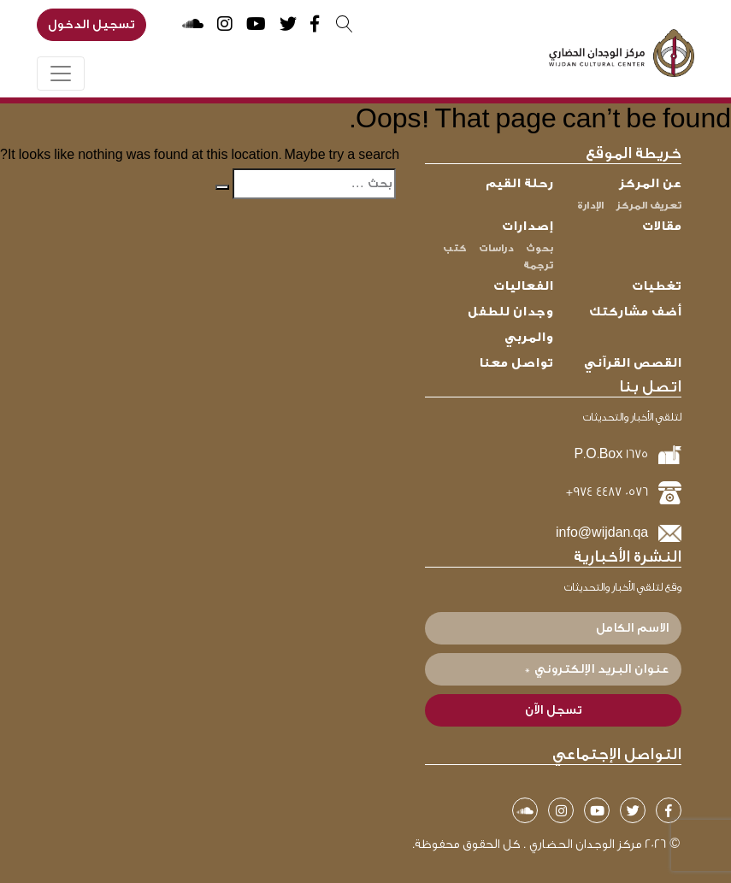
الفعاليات (523, 286)
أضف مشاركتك (635, 311)
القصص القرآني (632, 363)
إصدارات (527, 226)
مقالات (661, 226)
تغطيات (656, 286)
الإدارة (590, 205)
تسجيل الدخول (91, 24)
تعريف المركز (648, 205)
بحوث (539, 248)
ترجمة (538, 265)
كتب (455, 248)
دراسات (496, 248)
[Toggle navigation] (61, 73)
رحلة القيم (519, 183)
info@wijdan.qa (602, 533)
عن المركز (650, 183)
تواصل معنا (516, 363)
